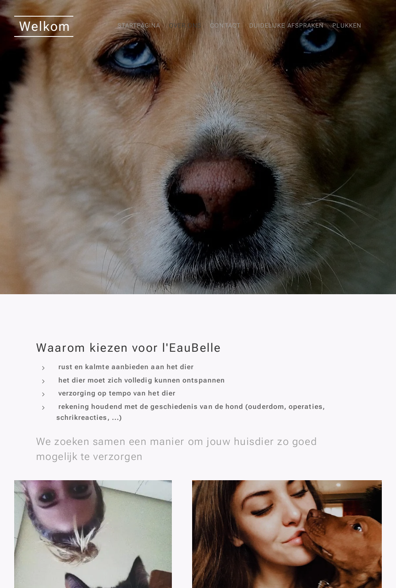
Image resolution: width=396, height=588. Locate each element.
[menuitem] (276, 26)
